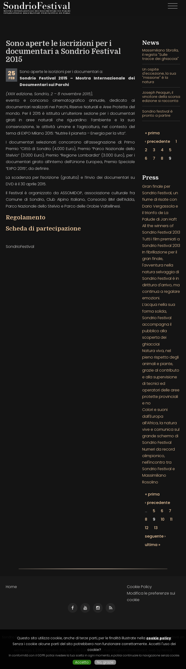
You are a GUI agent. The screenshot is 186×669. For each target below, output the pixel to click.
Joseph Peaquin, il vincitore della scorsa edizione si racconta (161, 96)
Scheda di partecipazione (43, 228)
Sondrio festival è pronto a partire (157, 113)
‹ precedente (157, 141)
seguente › (155, 536)
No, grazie (105, 662)
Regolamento (25, 217)
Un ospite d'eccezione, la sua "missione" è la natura (159, 75)
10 (162, 519)
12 (146, 528)
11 (171, 519)
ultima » (152, 544)
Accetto (82, 662)
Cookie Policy (139, 587)
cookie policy (158, 638)
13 (156, 528)
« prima (152, 133)
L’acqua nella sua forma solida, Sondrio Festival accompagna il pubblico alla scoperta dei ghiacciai (158, 324)
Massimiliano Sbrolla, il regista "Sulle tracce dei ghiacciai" (160, 54)
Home (11, 587)
